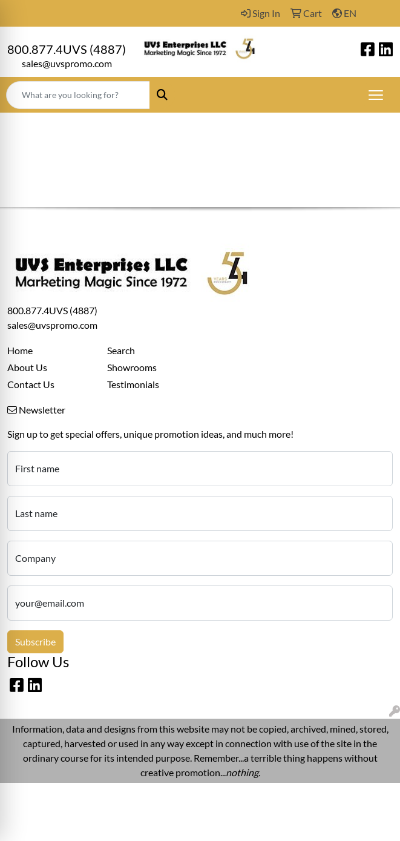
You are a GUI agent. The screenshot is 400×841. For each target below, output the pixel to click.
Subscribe (35, 641)
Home (20, 350)
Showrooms (132, 367)
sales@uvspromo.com (67, 63)
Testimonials (133, 384)
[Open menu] (376, 95)
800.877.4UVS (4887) (66, 49)
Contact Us (30, 384)
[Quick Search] (78, 95)
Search (121, 350)
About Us (27, 367)
